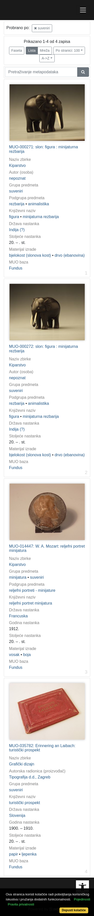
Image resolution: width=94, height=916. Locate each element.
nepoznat (17, 178)
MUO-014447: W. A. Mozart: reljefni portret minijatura (47, 548)
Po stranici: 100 (68, 50)
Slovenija (17, 815)
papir (13, 854)
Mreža (45, 50)
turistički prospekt (24, 803)
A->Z (45, 58)
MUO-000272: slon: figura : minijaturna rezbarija (43, 348)
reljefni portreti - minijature (32, 590)
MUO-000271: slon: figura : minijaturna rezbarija (43, 149)
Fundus (15, 268)
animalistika (38, 204)
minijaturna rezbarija (41, 217)
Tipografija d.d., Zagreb (29, 777)
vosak (14, 654)
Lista (32, 50)
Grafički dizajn (21, 764)
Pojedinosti (82, 899)
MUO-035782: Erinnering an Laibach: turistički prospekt (42, 748)
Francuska (18, 616)
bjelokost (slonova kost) (30, 255)
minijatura (17, 577)
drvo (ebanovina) (70, 255)
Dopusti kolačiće (74, 910)
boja (27, 654)
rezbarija (16, 204)
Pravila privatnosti (21, 904)
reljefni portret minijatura (30, 603)
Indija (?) (17, 230)
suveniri (42, 28)
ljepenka (29, 854)
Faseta (16, 50)
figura (14, 217)
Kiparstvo (17, 165)
